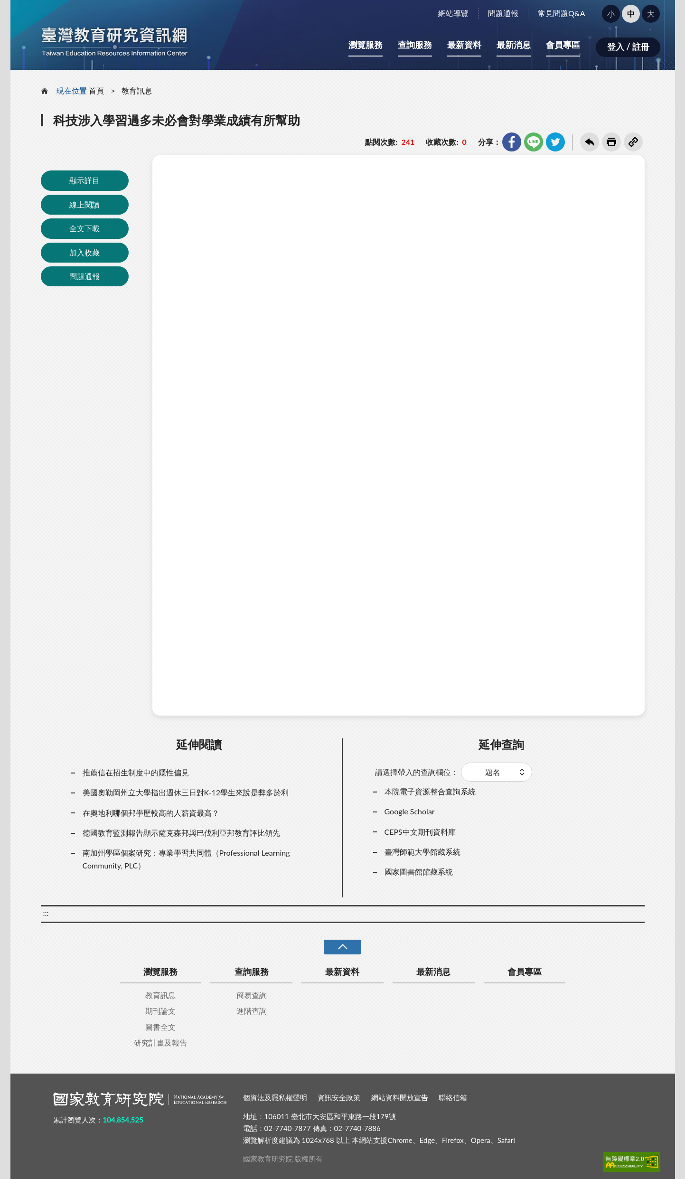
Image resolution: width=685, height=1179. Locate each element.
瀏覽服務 (365, 44)
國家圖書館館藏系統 (419, 871)
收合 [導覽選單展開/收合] (342, 947)
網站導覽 (453, 13)
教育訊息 (137, 90)
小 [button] (611, 13)
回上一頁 (589, 141)
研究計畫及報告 (160, 1042)
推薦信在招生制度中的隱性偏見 (136, 772)
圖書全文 (160, 1026)
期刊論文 (160, 1010)
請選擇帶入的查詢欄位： (417, 771)
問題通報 (503, 13)
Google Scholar (410, 811)
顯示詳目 (84, 180)
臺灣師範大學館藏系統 (422, 851)
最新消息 (514, 44)
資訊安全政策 (339, 1097)
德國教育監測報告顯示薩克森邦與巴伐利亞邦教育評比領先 (181, 832)
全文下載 (84, 228)
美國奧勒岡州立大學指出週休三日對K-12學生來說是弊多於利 (186, 792)
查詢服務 (415, 44)
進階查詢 (251, 1010)
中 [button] (631, 13)
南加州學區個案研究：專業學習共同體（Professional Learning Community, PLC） (186, 858)
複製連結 (633, 141)
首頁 (96, 90)
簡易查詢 (251, 995)
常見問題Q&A (561, 13)
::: (16, 7)
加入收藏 (84, 252)
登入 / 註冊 (628, 46)
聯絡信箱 (453, 1097)
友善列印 (611, 141)
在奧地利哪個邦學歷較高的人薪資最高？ (151, 812)
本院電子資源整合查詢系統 (430, 791)
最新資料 (464, 44)
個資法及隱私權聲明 (275, 1097)
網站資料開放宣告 (399, 1097)
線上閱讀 (84, 204)
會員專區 (563, 44)
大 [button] (651, 13)
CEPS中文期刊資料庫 (420, 831)
